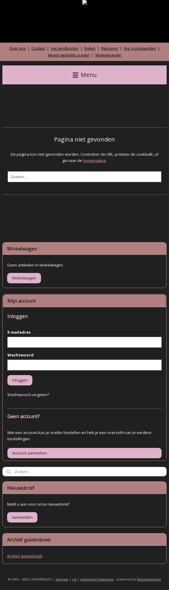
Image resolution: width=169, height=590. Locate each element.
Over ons (17, 48)
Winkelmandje (108, 55)
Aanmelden (22, 517)
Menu (85, 75)
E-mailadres (19, 332)
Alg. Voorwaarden (140, 48)
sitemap (62, 579)
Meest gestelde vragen (69, 55)
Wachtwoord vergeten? (28, 394)
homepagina (94, 160)
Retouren (109, 48)
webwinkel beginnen (97, 579)
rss (74, 579)
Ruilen (90, 48)
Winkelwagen (24, 278)
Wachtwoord (20, 355)
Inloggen (20, 380)
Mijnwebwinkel (149, 579)
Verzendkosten (65, 48)
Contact (38, 48)
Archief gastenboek (24, 556)
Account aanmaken (29, 453)
